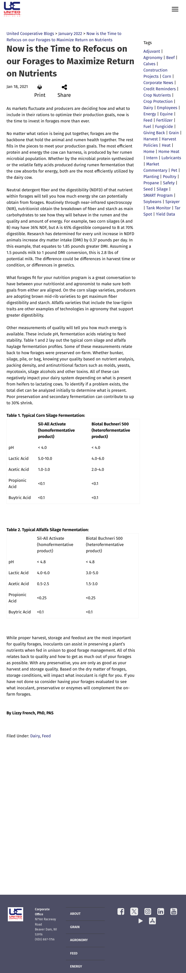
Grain (174, 133)
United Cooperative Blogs (30, 34)
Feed (46, 736)
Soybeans (153, 202)
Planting (151, 177)
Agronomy (153, 58)
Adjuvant (152, 52)
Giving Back (154, 133)
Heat (166, 146)
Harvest (151, 139)
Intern (152, 158)
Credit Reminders (160, 89)
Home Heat (168, 152)
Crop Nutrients (157, 95)
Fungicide (164, 127)
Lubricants (171, 158)
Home (149, 152)
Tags (148, 43)
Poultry (169, 177)
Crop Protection (158, 102)
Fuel (147, 127)
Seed (148, 189)
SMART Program (158, 196)
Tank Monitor (158, 208)
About (75, 914)
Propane (151, 183)
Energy (150, 114)
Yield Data (165, 214)
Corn (167, 77)
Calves (150, 64)
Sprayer (172, 202)
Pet (174, 171)
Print (39, 91)
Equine (166, 114)
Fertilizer (164, 120)
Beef (170, 58)
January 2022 (70, 34)
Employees (167, 108)
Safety (169, 183)
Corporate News (158, 83)
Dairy (35, 736)
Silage (162, 189)
